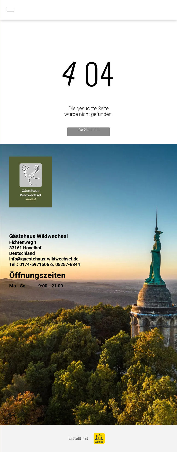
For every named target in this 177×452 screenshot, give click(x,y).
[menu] (10, 10)
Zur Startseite (88, 129)
